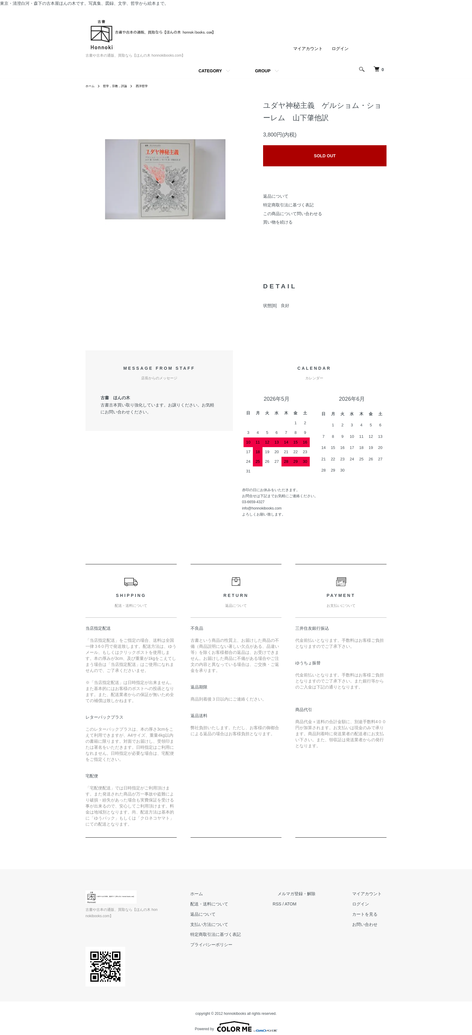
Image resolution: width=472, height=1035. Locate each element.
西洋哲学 (149, 86)
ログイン (340, 48)
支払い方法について (233, 924)
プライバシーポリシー (235, 944)
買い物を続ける (278, 222)
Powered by (236, 1020)
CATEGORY (210, 70)
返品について (275, 196)
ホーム (90, 86)
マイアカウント (308, 48)
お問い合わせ (369, 924)
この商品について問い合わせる (292, 213)
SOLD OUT (325, 155)
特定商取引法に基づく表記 (288, 204)
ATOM (310, 904)
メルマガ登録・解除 (311, 893)
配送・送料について (233, 904)
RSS (296, 904)
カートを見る (369, 914)
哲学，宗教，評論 (119, 86)
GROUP (262, 70)
